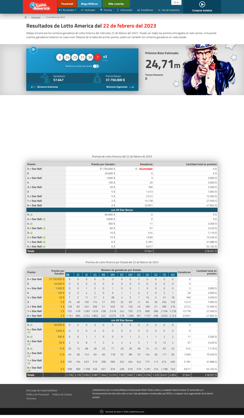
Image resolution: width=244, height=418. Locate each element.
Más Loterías (120, 4)
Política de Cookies (64, 397)
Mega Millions (92, 4)
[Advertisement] (122, 126)
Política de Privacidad (38, 397)
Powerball (65, 4)
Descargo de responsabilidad (42, 393)
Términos (31, 401)
